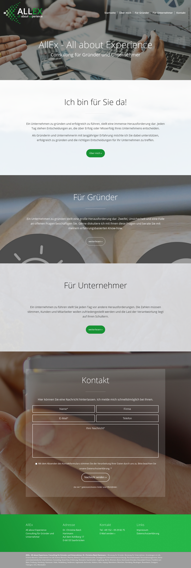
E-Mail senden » (107, 533)
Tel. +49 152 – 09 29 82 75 (112, 529)
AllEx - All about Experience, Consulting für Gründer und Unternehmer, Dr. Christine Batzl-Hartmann (66, 555)
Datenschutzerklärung (98, 468)
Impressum (142, 529)
